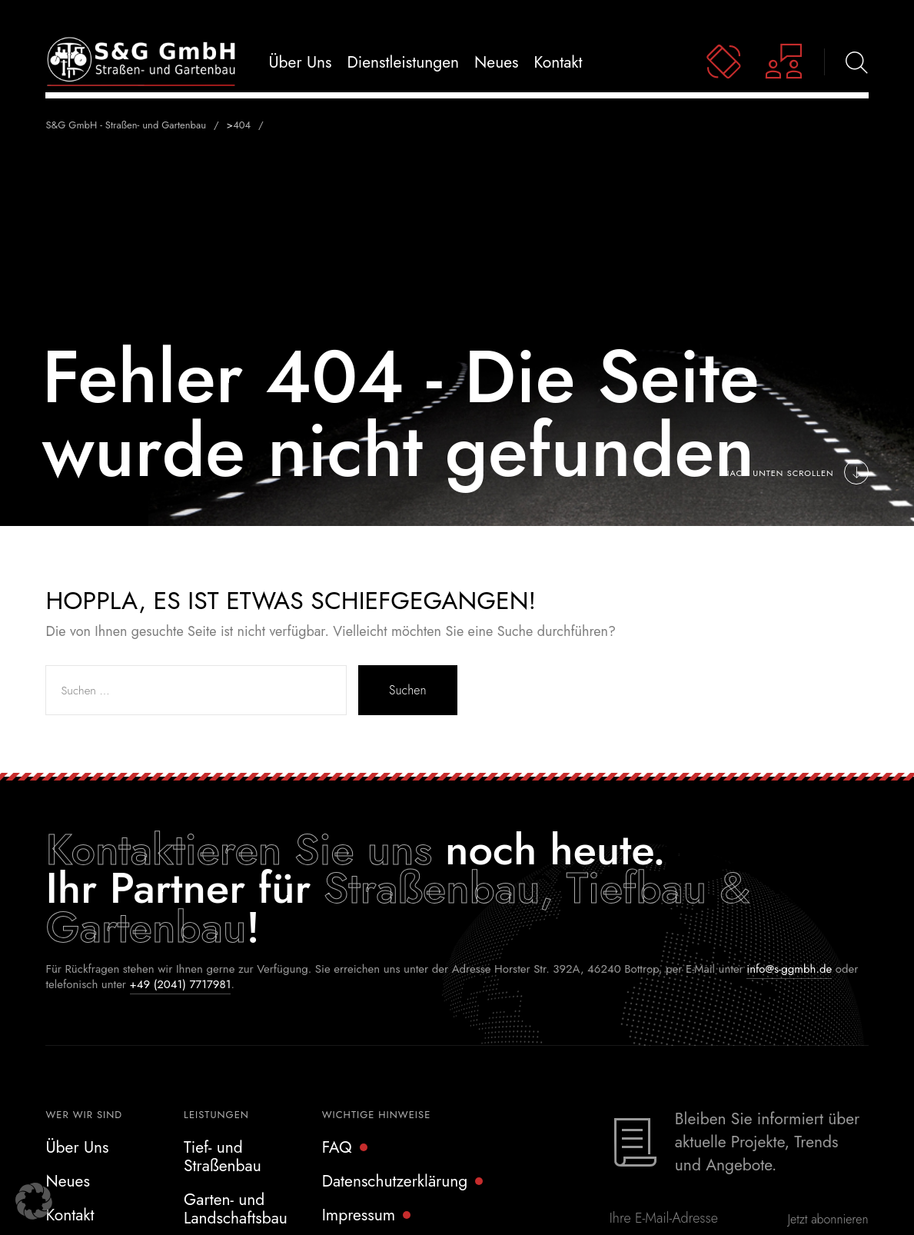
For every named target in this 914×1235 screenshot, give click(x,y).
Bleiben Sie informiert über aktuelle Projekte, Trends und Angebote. (767, 1142)
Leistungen (216, 1114)
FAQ (337, 1147)
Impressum (359, 1215)
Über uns (299, 62)
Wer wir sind (83, 1114)
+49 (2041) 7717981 (180, 984)
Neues (496, 62)
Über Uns (76, 1147)
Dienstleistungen (403, 62)
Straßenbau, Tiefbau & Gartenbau (397, 907)
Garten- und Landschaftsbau (235, 1209)
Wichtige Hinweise (376, 1114)
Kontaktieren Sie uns (238, 849)
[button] (34, 1201)
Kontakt (558, 62)
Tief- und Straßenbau (222, 1156)
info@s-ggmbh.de (789, 968)
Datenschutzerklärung (395, 1181)
